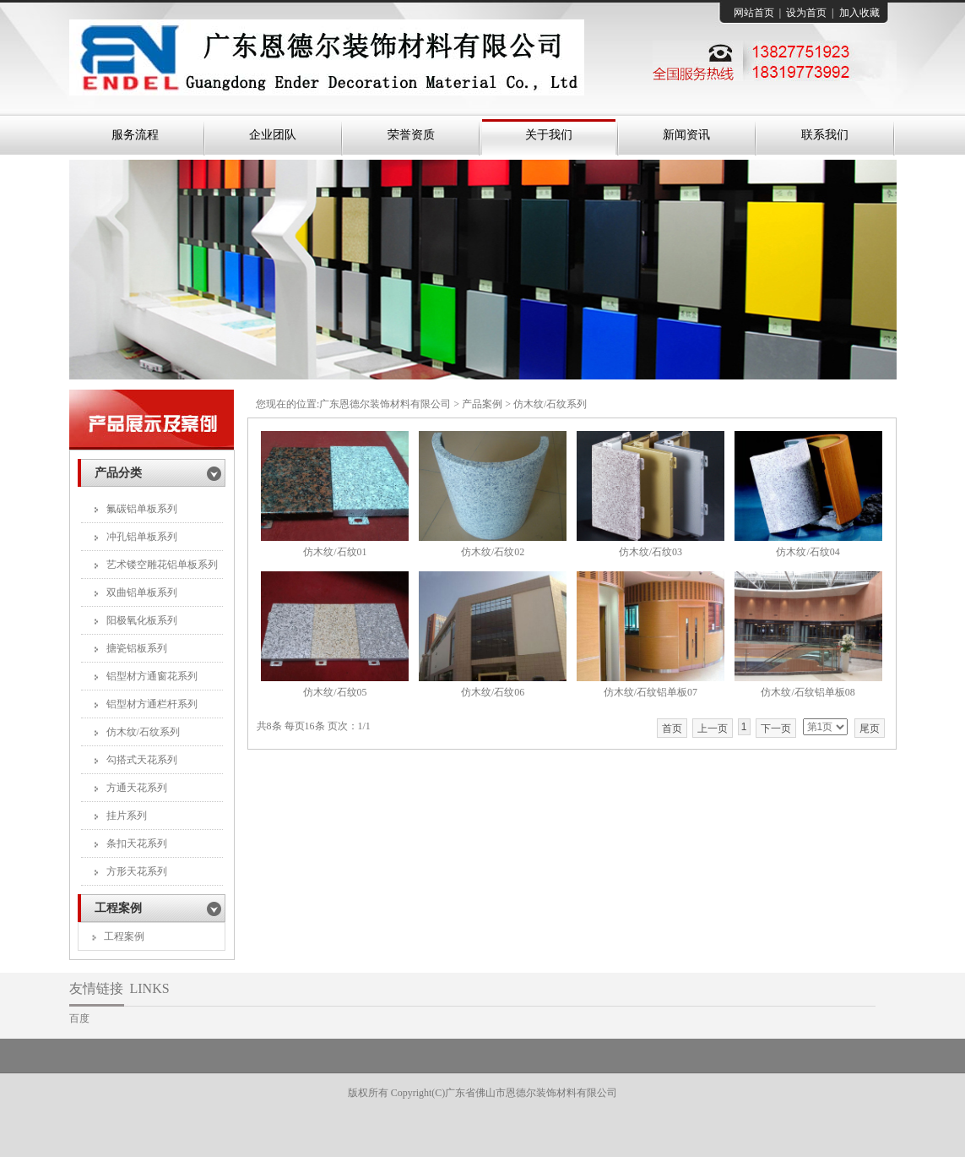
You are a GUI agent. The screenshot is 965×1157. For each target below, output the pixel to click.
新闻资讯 (686, 134)
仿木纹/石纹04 (807, 552)
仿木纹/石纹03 (650, 552)
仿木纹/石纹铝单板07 (650, 692)
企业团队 (272, 134)
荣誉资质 (411, 134)
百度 (79, 1018)
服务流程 (135, 134)
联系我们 (824, 134)
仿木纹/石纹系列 (550, 404)
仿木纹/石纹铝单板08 (807, 692)
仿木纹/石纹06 (492, 692)
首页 (672, 728)
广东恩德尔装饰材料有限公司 (385, 404)
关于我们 (548, 134)
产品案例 (482, 404)
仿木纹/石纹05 (334, 692)
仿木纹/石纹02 (492, 552)
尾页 (869, 728)
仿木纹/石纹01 (334, 552)
